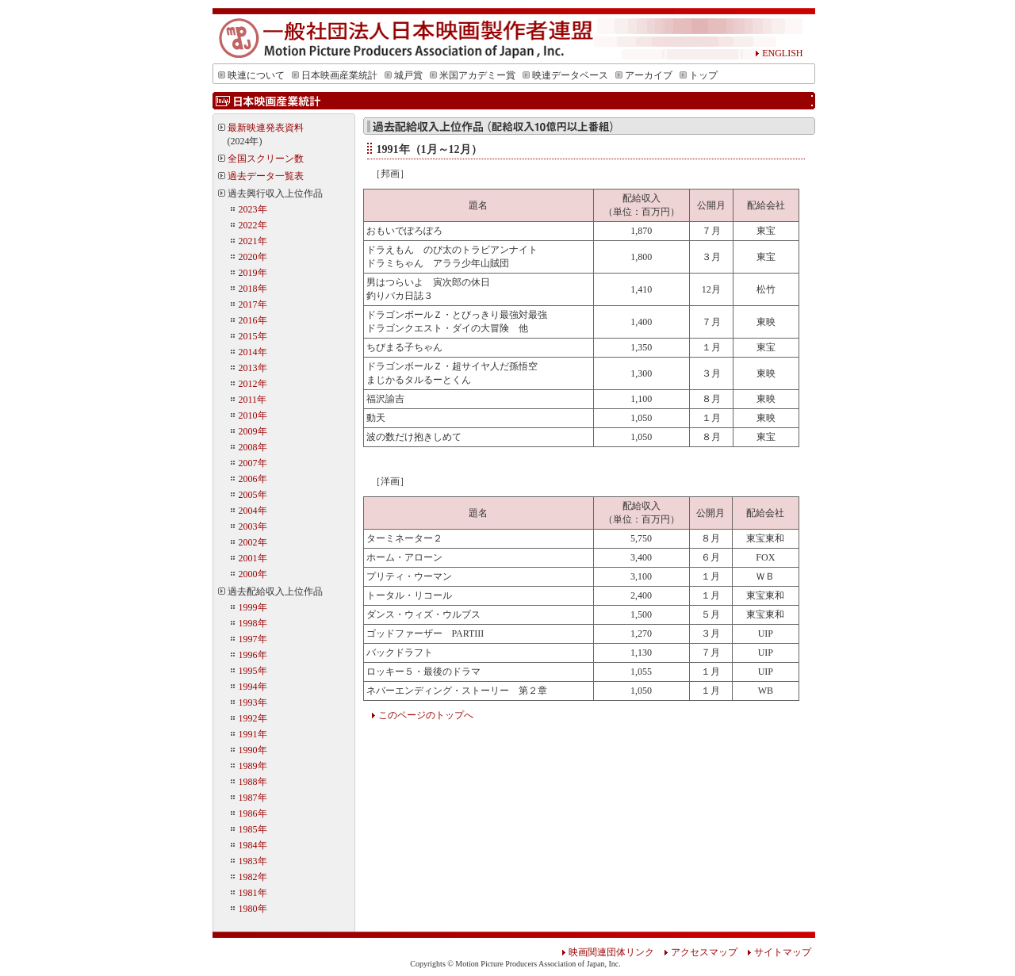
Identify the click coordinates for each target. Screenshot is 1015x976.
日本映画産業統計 (334, 75)
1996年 (253, 654)
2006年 (253, 478)
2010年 (253, 415)
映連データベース (565, 75)
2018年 (253, 288)
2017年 (253, 304)
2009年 (253, 431)
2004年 (253, 510)
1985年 (253, 829)
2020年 (253, 256)
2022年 (253, 225)
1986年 (253, 813)
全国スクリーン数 (266, 158)
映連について (251, 75)
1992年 (253, 718)
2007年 (253, 463)
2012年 (253, 383)
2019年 (253, 272)
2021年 (253, 241)
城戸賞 (404, 75)
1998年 (253, 623)
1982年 (253, 876)
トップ (699, 75)
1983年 (253, 861)
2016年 (253, 320)
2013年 (253, 367)
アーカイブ (643, 75)
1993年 (253, 702)
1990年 (253, 750)
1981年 (253, 892)
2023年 (253, 209)
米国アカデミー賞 (472, 75)
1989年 (253, 765)
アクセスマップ (700, 952)
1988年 (253, 781)
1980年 (253, 908)
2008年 (253, 447)
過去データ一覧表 (266, 176)
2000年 (253, 574)
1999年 (253, 607)
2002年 (253, 542)
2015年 (253, 336)
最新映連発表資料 (266, 127)
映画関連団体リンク (607, 952)
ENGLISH (778, 53)
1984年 (253, 845)
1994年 (253, 686)
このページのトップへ (422, 715)
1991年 (253, 734)
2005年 (253, 494)
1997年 (253, 639)
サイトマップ (774, 952)
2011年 (253, 399)
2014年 (253, 352)
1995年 (253, 670)
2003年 (253, 526)
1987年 (253, 797)
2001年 (253, 558)
